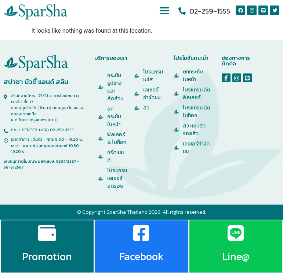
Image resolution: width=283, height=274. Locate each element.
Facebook (141, 256)
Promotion (47, 256)
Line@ (236, 256)
